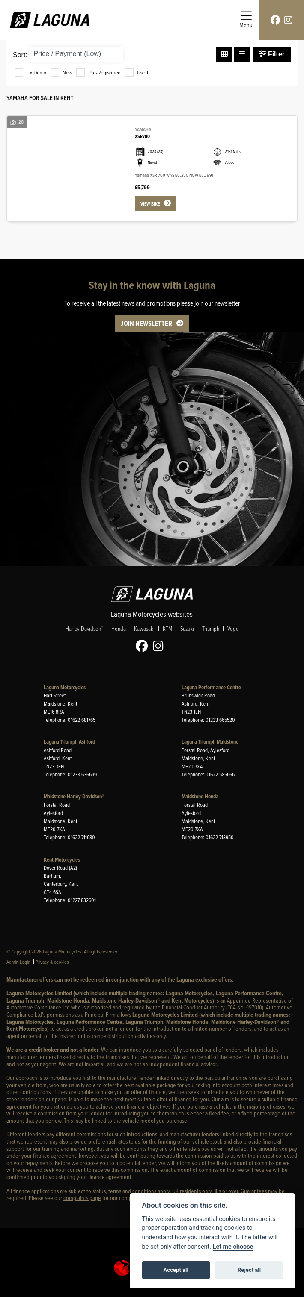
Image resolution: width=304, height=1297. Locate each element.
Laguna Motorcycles (65, 687)
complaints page (82, 1198)
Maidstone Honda (200, 796)
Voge (232, 628)
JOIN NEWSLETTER (146, 323)
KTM (167, 628)
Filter (272, 54)
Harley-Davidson (84, 628)
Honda (118, 628)
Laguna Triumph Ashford (69, 742)
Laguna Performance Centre (211, 687)
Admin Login (18, 961)
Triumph (210, 628)
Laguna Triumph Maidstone (210, 742)
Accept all (176, 1270)
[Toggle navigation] (246, 20)
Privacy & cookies (52, 961)
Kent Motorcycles (62, 860)
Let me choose (233, 1246)
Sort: (20, 55)
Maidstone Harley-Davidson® (74, 796)
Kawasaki (144, 628)
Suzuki (187, 628)
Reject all (249, 1270)
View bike (150, 203)
